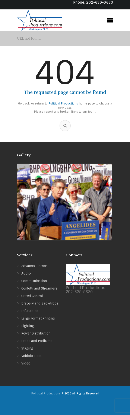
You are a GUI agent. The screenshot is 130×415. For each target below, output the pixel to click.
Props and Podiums (36, 341)
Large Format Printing (38, 318)
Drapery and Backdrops (39, 303)
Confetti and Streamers (39, 288)
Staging (27, 348)
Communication (34, 281)
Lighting (27, 326)
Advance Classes (34, 266)
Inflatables (29, 311)
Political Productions (63, 103)
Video (25, 363)
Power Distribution (35, 333)
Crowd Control (32, 296)
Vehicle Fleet (31, 356)
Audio (26, 273)
